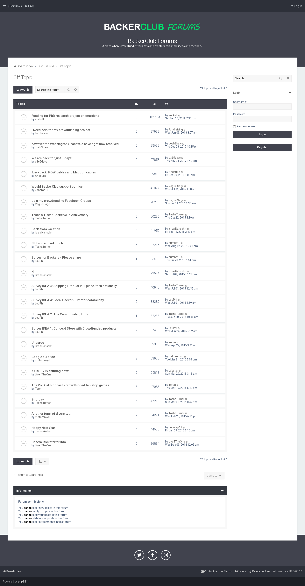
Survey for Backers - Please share (56, 257)
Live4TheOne (43, 374)
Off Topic (22, 77)
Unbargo (38, 343)
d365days (41, 161)
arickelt (39, 119)
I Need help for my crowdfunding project (61, 130)
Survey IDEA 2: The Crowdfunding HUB (60, 314)
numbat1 (174, 242)
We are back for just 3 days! (52, 158)
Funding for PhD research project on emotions (65, 116)
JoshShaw (41, 147)
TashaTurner (43, 218)
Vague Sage (176, 186)
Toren (38, 388)
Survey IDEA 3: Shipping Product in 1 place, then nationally (74, 286)
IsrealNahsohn (44, 232)
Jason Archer (43, 431)
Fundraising (42, 133)
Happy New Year (43, 428)
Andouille (40, 175)
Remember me (246, 126)
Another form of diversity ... (51, 413)
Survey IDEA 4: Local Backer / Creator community (68, 300)
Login (236, 92)
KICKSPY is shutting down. (51, 371)
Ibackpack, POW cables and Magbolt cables (64, 172)
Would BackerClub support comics (57, 186)
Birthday (38, 399)
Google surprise (43, 357)
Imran (172, 342)
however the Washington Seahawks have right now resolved (75, 144)
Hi (33, 272)
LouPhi (39, 260)
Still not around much (47, 243)
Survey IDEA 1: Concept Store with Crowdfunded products (74, 328)
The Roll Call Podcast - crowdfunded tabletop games (70, 385)
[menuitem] (29, 6)
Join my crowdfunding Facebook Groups (61, 201)
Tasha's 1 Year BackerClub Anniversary (60, 215)
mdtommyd (42, 360)
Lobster (173, 370)
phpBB (22, 581)
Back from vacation (46, 229)
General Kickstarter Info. (49, 442)
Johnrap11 (41, 190)
